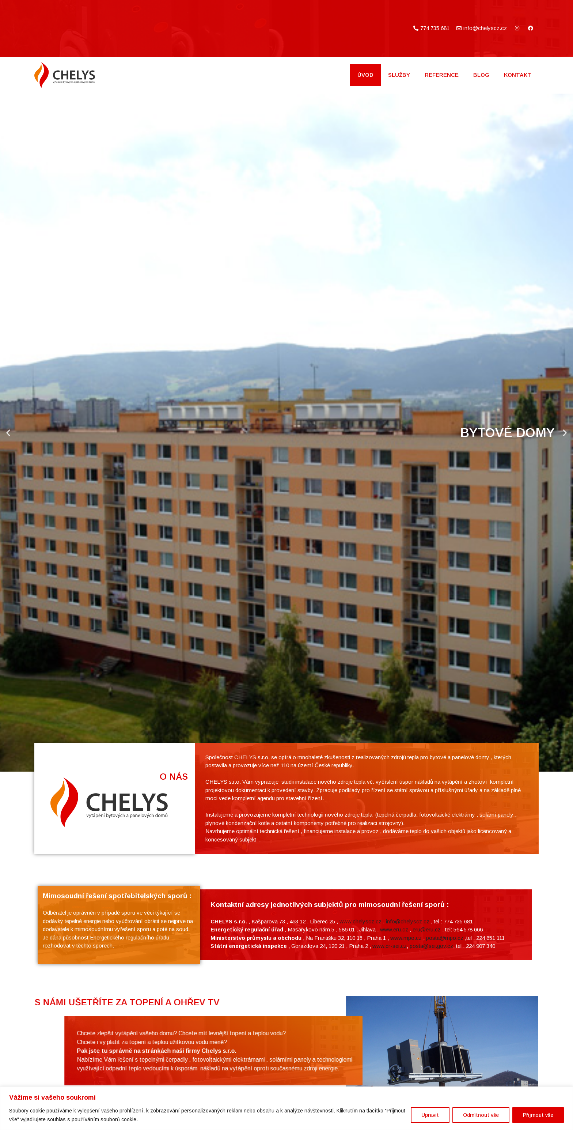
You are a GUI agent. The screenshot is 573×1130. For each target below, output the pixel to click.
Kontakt (517, 75)
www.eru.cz (394, 1010)
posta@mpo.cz (444, 1018)
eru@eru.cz (427, 1010)
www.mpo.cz (406, 1018)
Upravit (430, 1115)
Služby (399, 75)
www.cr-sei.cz (389, 1026)
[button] (8, 432)
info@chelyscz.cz (407, 1002)
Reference (442, 75)
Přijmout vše (538, 1115)
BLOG (481, 75)
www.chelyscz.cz (360, 1002)
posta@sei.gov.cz (431, 1026)
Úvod (365, 75)
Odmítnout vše (481, 1115)
